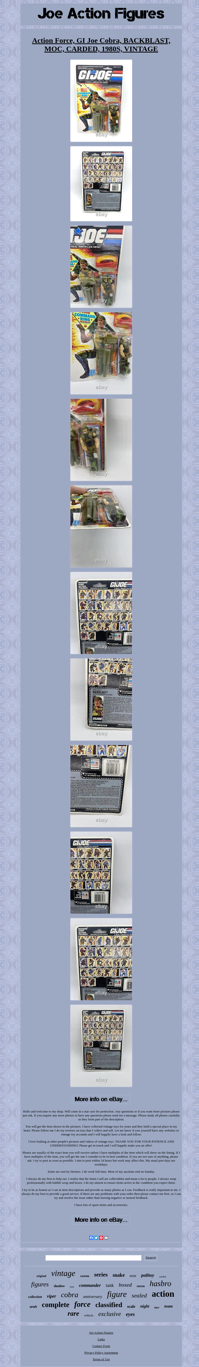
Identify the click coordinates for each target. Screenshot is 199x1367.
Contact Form (101, 1346)
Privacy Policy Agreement (101, 1352)
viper (51, 1296)
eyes (130, 1314)
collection (35, 1297)
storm (141, 1286)
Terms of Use (101, 1359)
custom (84, 1276)
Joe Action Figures (101, 1332)
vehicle (89, 1315)
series (101, 1275)
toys (72, 1286)
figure (117, 1294)
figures (40, 1284)
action (163, 1294)
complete (55, 1305)
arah (33, 1307)
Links (101, 1339)
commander (90, 1285)
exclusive (109, 1314)
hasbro (160, 1283)
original (41, 1276)
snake (119, 1275)
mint (133, 1276)
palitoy (147, 1275)
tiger (156, 1307)
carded (162, 1276)
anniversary (92, 1296)
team (168, 1306)
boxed (125, 1285)
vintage (63, 1273)
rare (73, 1313)
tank (110, 1285)
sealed (139, 1295)
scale (131, 1306)
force (82, 1304)
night (144, 1306)
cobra (69, 1295)
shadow (59, 1286)
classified (108, 1305)
